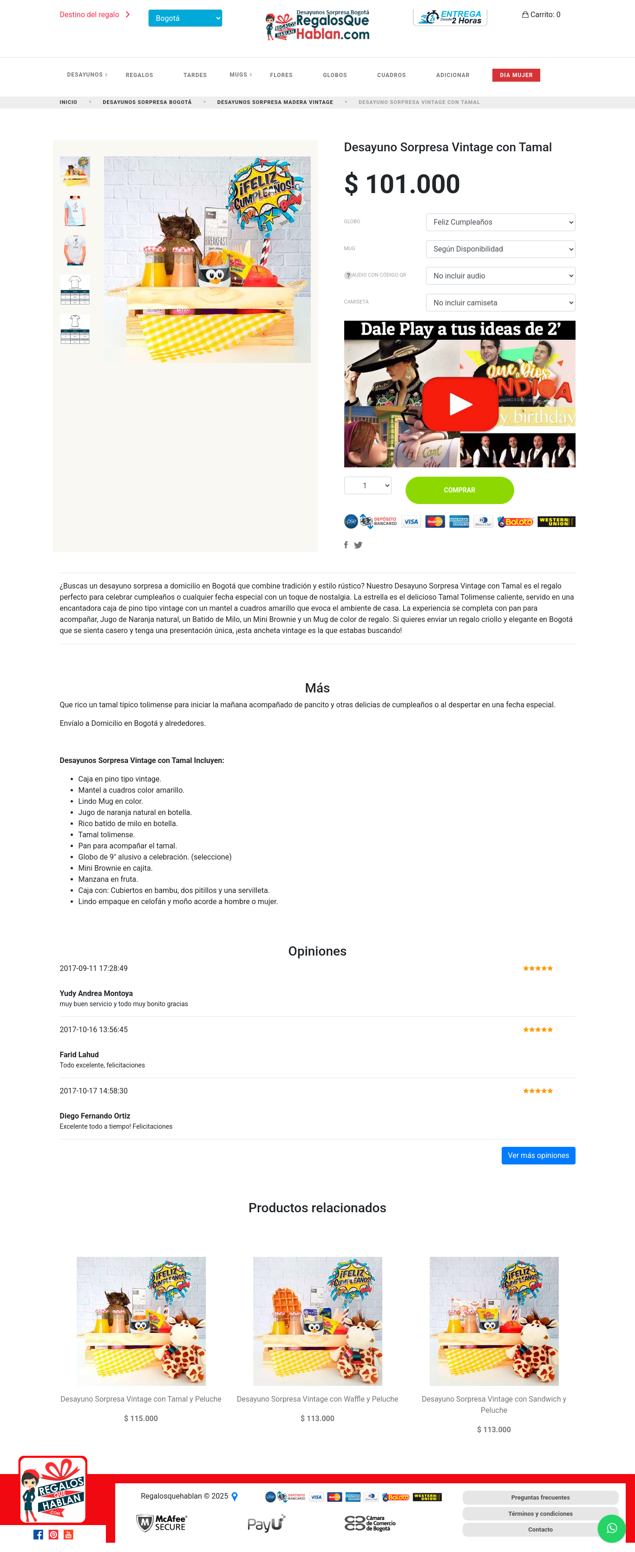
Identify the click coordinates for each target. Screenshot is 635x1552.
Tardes (195, 75)
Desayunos (85, 74)
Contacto (540, 1529)
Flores (281, 75)
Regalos (139, 75)
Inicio (69, 102)
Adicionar (453, 75)
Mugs (239, 74)
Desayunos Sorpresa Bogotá (147, 102)
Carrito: (541, 14)
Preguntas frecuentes (540, 1497)
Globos (335, 75)
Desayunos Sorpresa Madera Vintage (275, 102)
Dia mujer (516, 75)
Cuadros (391, 75)
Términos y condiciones (540, 1513)
